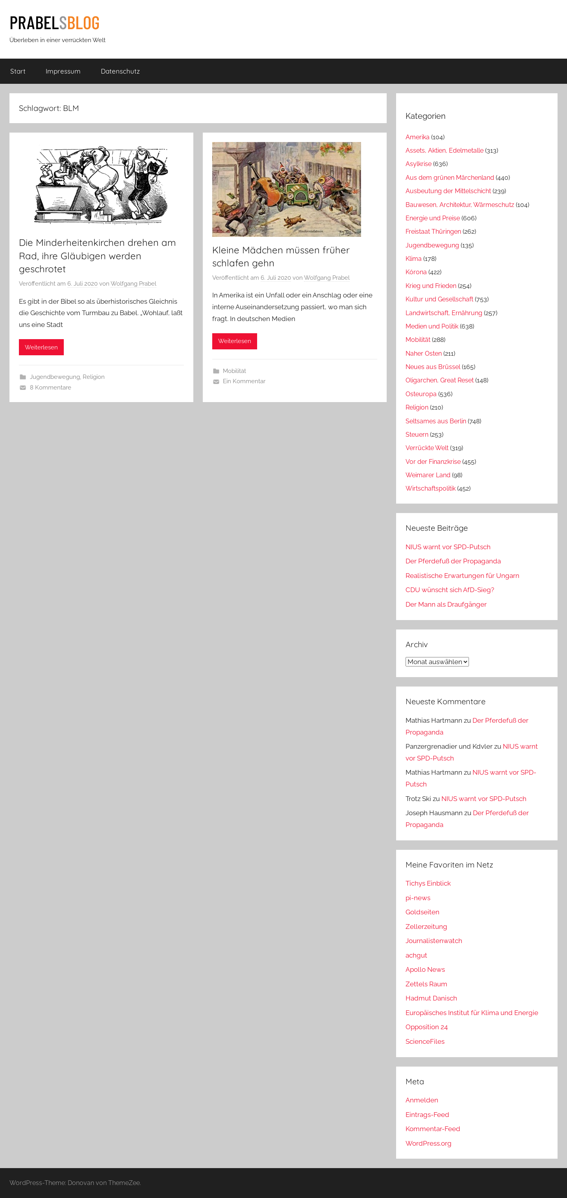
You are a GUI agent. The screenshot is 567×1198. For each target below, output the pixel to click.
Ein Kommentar (244, 381)
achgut (416, 955)
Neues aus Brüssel (433, 367)
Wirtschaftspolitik (431, 488)
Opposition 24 (427, 1027)
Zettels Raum (426, 984)
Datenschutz (120, 71)
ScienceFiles (425, 1041)
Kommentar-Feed (433, 1129)
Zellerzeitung (426, 926)
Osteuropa (421, 394)
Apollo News (425, 969)
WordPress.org (429, 1143)
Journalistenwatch (434, 941)
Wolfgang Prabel (133, 283)
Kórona (416, 272)
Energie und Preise (433, 218)
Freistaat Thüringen (433, 231)
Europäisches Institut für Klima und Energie (472, 1013)
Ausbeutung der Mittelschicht (448, 191)
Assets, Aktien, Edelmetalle (445, 150)
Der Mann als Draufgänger (446, 604)
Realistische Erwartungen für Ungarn (462, 576)
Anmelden (422, 1100)
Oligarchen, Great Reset (440, 380)
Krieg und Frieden (431, 286)
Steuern (417, 434)
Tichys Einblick (428, 883)
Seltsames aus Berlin (436, 421)
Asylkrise (419, 164)
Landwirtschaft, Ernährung (444, 313)
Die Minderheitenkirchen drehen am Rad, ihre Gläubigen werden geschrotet (97, 255)
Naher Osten (424, 353)
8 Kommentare (50, 387)
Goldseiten (422, 912)
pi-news (418, 898)
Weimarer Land (428, 475)
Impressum (63, 71)
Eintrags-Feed (427, 1115)
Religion (94, 376)
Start (18, 71)
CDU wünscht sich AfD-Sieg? (450, 590)
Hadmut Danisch (431, 998)
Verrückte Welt (427, 448)
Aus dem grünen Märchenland (450, 177)
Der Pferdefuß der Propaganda (453, 561)
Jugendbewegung (55, 376)
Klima (414, 258)
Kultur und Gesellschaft (439, 299)
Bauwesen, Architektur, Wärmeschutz (460, 205)
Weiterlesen (41, 347)
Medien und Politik (432, 326)
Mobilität (234, 371)
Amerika (418, 137)
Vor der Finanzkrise (433, 461)
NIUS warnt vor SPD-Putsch (448, 547)
